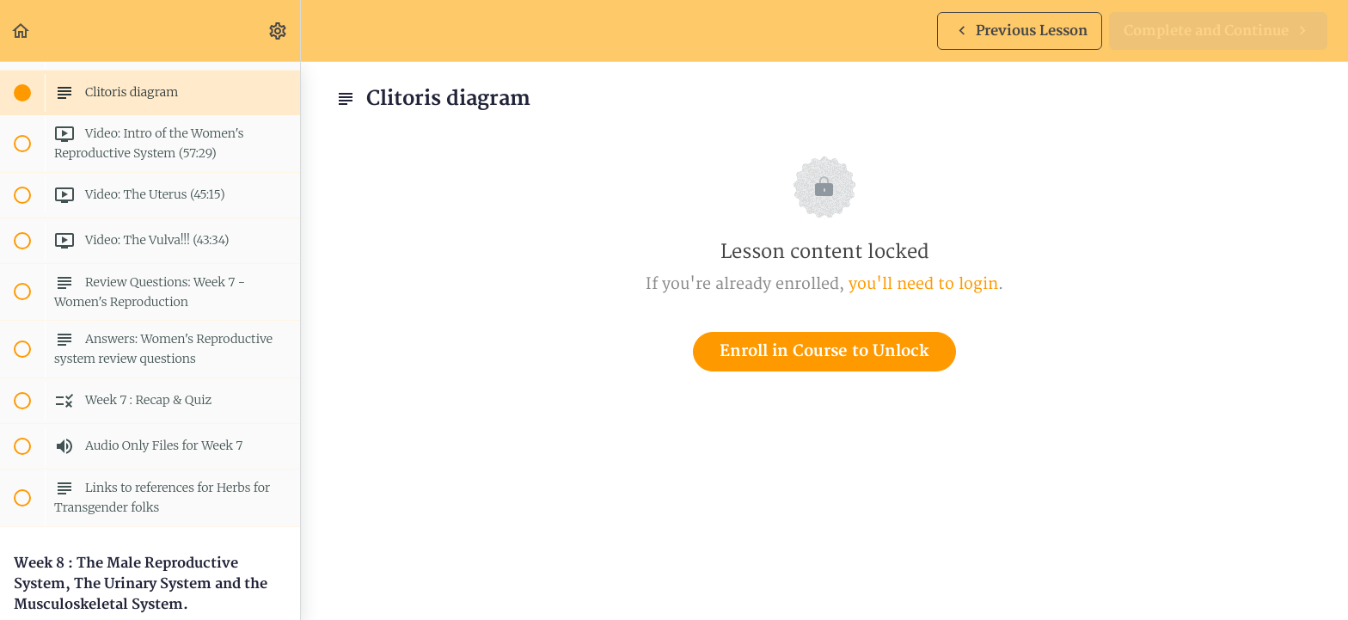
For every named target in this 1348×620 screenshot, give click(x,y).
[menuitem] (278, 30)
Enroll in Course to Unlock (824, 351)
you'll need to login (923, 284)
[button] (21, 30)
